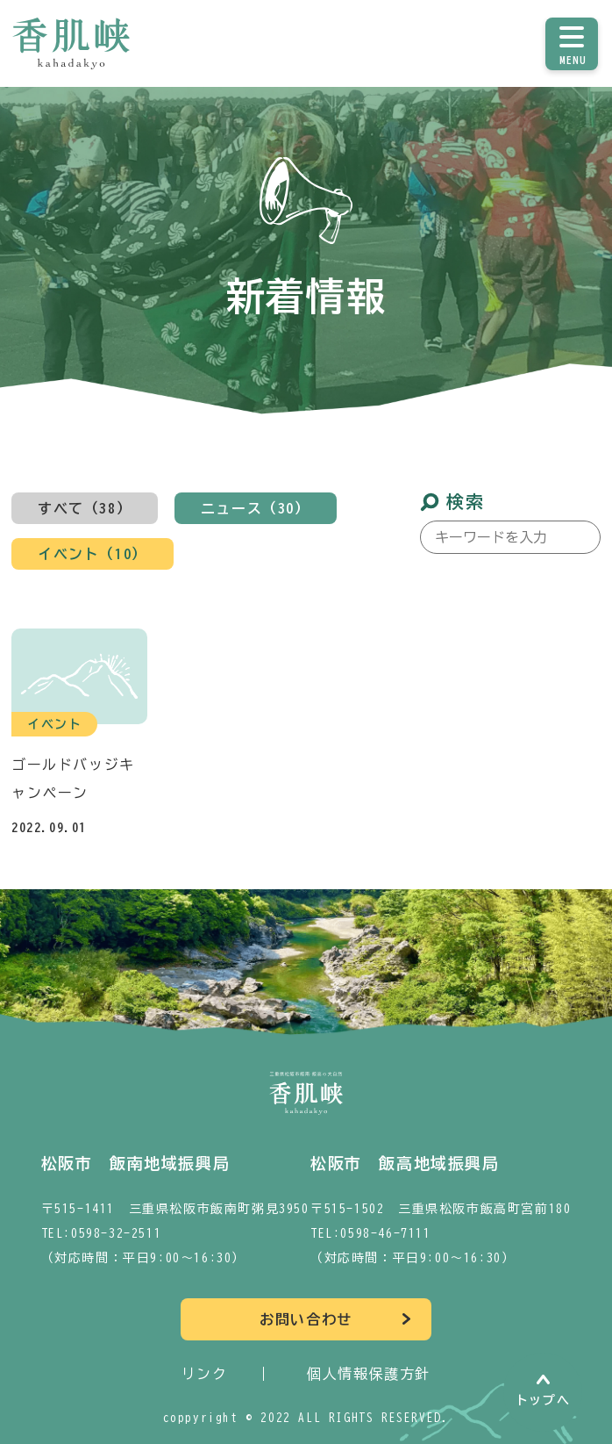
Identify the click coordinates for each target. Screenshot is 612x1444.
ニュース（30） (255, 508)
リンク (204, 1374)
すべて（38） (85, 508)
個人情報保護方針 (369, 1374)
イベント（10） (92, 554)
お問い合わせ (306, 1319)
